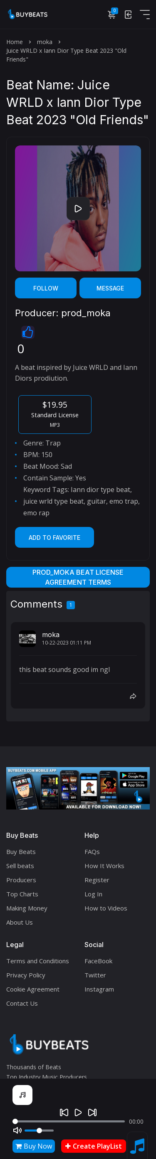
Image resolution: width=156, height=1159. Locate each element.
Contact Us (22, 1003)
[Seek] (68, 1121)
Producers (21, 880)
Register (96, 880)
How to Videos (105, 908)
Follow (45, 288)
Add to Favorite (54, 537)
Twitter (95, 975)
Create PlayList (93, 1146)
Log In (93, 894)
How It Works (104, 865)
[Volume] (39, 1130)
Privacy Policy (25, 975)
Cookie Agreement (32, 989)
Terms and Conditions (37, 961)
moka (44, 42)
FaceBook (98, 961)
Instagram (99, 989)
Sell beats (20, 865)
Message (110, 288)
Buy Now (33, 1146)
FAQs (92, 851)
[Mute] (17, 1130)
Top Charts (22, 894)
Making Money (26, 908)
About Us (19, 922)
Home (14, 42)
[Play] (78, 1112)
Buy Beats (21, 851)
